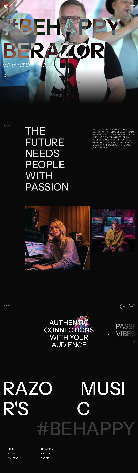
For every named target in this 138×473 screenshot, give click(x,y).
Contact (12, 458)
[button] (133, 5)
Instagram (47, 449)
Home (10, 449)
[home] (7, 5)
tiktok (45, 458)
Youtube (46, 453)
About (11, 453)
